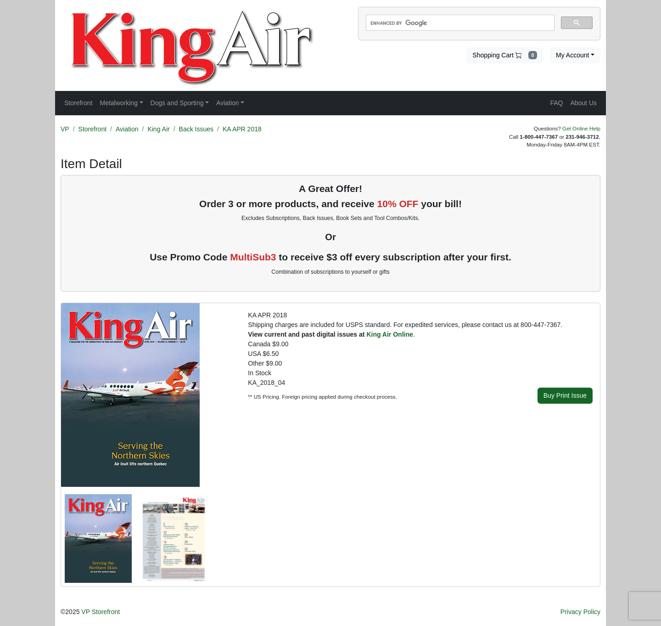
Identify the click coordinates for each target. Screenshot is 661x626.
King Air (158, 129)
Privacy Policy (580, 611)
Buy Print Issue (565, 395)
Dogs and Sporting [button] (177, 103)
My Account (572, 55)
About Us (583, 103)
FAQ (556, 103)
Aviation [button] (227, 103)
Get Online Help (581, 128)
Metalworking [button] (118, 103)
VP (65, 129)
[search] (459, 22)
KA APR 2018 (242, 129)
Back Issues (196, 129)
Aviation (127, 129)
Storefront (92, 129)
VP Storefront (100, 611)
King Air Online (389, 334)
